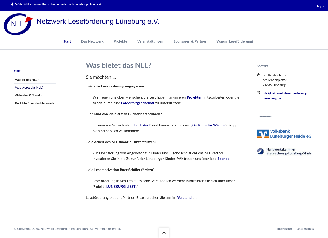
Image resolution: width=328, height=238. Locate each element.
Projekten (194, 97)
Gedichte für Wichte (208, 125)
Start (67, 41)
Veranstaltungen (150, 41)
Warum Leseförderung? (234, 41)
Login (320, 6)
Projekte (120, 41)
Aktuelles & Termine (29, 95)
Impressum (285, 229)
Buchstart (142, 125)
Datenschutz (305, 229)
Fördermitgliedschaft (137, 103)
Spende (224, 158)
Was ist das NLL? (27, 80)
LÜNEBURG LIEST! (121, 186)
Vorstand (184, 197)
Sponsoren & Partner (190, 41)
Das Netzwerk (92, 41)
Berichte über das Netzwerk (34, 103)
